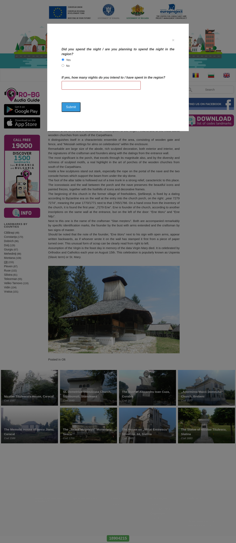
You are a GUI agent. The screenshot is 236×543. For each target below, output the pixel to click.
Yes (68, 60)
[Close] (173, 40)
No (68, 65)
